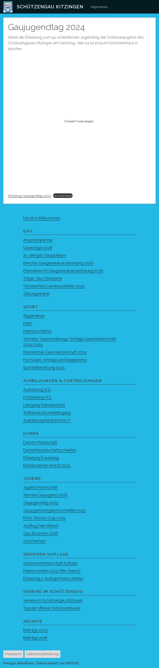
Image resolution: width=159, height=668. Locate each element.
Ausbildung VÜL (37, 389)
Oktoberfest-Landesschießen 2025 (54, 286)
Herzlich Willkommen (41, 218)
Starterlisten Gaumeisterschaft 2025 (55, 352)
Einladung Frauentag (41, 457)
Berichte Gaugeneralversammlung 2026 (58, 263)
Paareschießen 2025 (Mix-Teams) (51, 570)
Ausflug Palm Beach (40, 525)
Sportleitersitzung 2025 (44, 367)
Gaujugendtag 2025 (40, 502)
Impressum (13, 654)
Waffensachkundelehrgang (46, 412)
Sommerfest (34, 541)
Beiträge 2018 (35, 638)
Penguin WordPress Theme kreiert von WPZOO (41, 663)
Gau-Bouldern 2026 (40, 533)
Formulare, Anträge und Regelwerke (55, 359)
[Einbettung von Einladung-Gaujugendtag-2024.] (79, 121)
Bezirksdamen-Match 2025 (46, 465)
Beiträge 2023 (35, 630)
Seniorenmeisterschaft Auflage (50, 563)
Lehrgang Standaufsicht (44, 405)
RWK (27, 323)
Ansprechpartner (38, 240)
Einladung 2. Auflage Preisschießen (53, 578)
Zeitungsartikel (36, 293)
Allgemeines (99, 7)
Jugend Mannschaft (40, 487)
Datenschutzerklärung (42, 654)
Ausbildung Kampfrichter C (46, 420)
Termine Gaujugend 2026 (45, 495)
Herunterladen (63, 195)
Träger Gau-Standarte (42, 278)
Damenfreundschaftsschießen (49, 450)
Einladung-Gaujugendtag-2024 (29, 195)
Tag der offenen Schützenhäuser (51, 608)
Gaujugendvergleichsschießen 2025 (54, 510)
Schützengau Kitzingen (50, 6)
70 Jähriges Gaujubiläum (44, 255)
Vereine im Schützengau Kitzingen (52, 600)
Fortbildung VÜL (37, 397)
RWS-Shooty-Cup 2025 (44, 518)
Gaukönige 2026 (37, 247)
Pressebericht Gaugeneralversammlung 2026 (63, 270)
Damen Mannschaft (40, 442)
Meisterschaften (37, 331)
